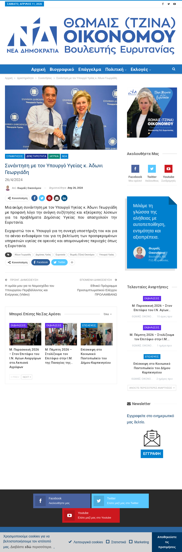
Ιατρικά (54, 156)
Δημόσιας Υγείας (43, 255)
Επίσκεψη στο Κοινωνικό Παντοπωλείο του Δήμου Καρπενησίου (151, 368)
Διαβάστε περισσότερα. (31, 547)
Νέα (64, 156)
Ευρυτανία (60, 255)
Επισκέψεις (89, 325)
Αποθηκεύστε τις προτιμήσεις (167, 542)
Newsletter (139, 404)
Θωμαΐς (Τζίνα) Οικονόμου (82, 255)
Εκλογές (139, 69)
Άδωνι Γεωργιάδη (23, 255)
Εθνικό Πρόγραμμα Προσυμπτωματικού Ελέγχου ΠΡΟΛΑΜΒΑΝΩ (97, 290)
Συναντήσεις (14, 156)
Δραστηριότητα (36, 156)
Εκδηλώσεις (18, 325)
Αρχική (38, 69)
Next (27, 377)
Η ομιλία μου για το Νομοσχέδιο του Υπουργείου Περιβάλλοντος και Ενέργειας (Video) (29, 290)
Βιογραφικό (62, 69)
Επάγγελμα (89, 69)
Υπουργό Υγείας (106, 255)
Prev (15, 377)
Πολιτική (114, 69)
